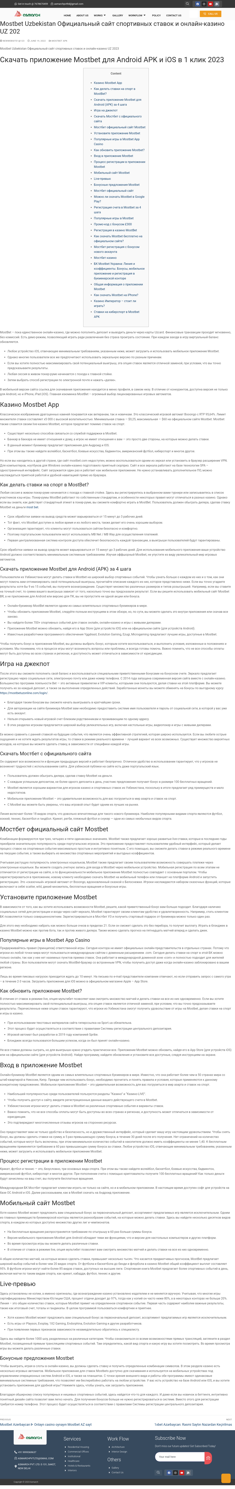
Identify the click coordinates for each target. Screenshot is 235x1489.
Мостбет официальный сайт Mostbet (120, 129)
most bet (32, 509)
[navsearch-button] (187, 3)
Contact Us (165, 13)
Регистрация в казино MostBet (115, 232)
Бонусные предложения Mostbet (117, 186)
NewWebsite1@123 (12, 42)
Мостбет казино (105, 259)
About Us (79, 13)
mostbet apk (58, 42)
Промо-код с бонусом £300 (113, 226)
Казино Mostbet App (108, 84)
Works (95, 14)
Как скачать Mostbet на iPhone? (116, 297)
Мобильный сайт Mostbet (112, 174)
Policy (148, 13)
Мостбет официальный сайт (114, 192)
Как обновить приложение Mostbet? (119, 151)
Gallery (112, 13)
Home (64, 13)
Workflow (130, 14)
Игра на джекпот (105, 112)
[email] (180, 1458)
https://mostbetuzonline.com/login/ (24, 694)
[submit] (208, 1460)
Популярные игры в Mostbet (114, 220)
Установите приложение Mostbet (117, 135)
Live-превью (102, 180)
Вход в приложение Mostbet (113, 157)
